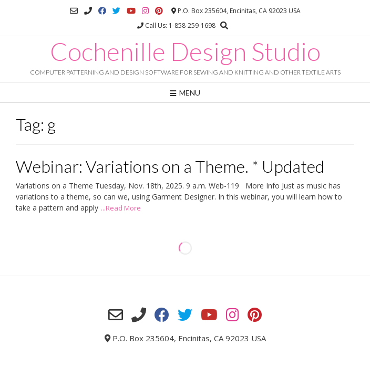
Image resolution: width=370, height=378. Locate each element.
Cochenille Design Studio (185, 51)
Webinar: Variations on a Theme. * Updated (170, 166)
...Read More (121, 208)
